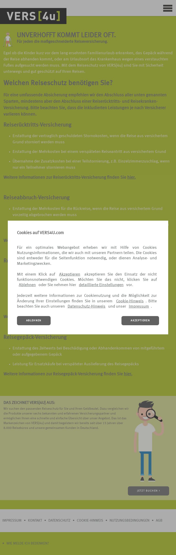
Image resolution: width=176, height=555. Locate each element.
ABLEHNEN (33, 320)
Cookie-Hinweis (130, 301)
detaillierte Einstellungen (101, 285)
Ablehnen (27, 285)
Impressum (139, 306)
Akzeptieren (69, 274)
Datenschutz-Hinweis (86, 306)
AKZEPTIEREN (140, 320)
